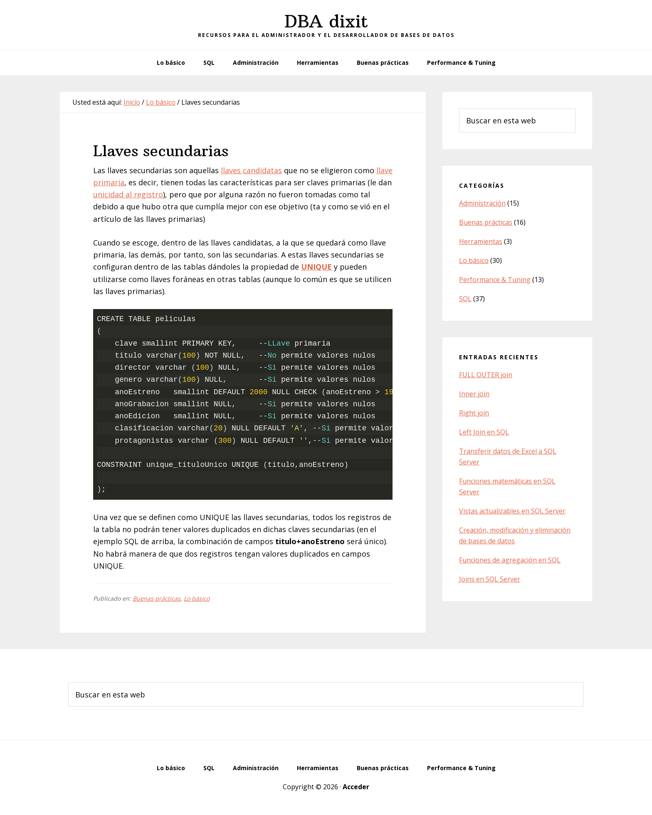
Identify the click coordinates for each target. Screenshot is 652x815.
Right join (474, 412)
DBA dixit (326, 21)
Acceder (356, 786)
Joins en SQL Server (489, 579)
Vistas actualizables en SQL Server (512, 511)
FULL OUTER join (485, 374)
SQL (465, 298)
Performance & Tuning (495, 279)
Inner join (474, 393)
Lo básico (197, 598)
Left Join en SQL (484, 432)
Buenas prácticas (156, 598)
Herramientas (480, 241)
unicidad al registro (128, 194)
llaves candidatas (251, 170)
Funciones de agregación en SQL (510, 560)
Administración (482, 203)
